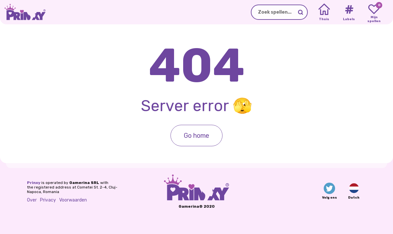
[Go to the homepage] (23, 12)
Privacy (48, 200)
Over (32, 200)
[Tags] (349, 12)
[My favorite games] (374, 12)
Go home (196, 135)
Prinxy (33, 182)
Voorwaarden (73, 200)
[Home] (324, 12)
